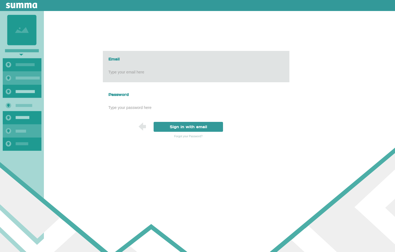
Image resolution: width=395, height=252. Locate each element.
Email (114, 59)
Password (118, 94)
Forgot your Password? (188, 136)
